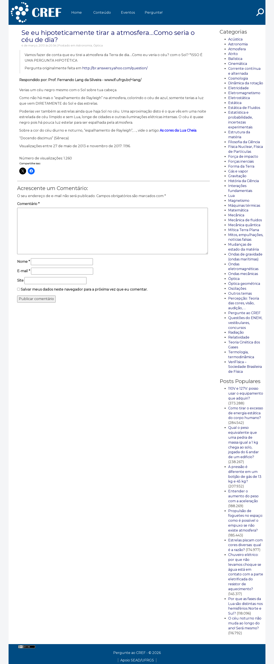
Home (76, 12)
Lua (231, 196)
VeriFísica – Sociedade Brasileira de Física (245, 367)
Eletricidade (238, 88)
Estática (234, 103)
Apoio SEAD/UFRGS (137, 660)
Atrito (233, 54)
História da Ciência (243, 181)
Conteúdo (102, 12)
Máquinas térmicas (244, 206)
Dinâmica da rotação (245, 83)
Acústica (235, 39)
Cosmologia (238, 78)
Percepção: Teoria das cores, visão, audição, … (243, 303)
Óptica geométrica (244, 284)
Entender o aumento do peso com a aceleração (243, 496)
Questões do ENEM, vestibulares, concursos (245, 323)
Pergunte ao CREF (244, 313)
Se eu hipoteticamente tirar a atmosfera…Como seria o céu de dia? (108, 36)
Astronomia (84, 45)
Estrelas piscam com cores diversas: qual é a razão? (245, 545)
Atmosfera (237, 49)
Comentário (28, 204)
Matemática (238, 210)
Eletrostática (239, 98)
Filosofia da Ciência (244, 142)
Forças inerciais (241, 161)
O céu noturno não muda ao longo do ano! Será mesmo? (244, 623)
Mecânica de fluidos (245, 220)
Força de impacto (243, 156)
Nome (23, 262)
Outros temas (240, 293)
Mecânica (236, 215)
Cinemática (237, 64)
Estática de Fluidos (244, 108)
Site (20, 280)
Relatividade (238, 337)
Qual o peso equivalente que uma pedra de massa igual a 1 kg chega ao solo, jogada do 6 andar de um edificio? (243, 442)
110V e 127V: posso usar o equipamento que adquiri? (245, 393)
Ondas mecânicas (243, 274)
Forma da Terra (241, 166)
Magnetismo (238, 201)
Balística (235, 59)
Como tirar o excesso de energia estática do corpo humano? (245, 413)
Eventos (128, 12)
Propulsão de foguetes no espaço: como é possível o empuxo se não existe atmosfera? (245, 520)
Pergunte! (153, 12)
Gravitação (237, 176)
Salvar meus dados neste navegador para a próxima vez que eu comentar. (84, 289)
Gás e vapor (238, 171)
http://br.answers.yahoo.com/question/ (114, 68)
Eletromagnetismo (244, 93)
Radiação (236, 332)
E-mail (23, 271)
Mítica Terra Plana (243, 230)
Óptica (98, 45)
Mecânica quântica (244, 225)
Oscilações (237, 289)
